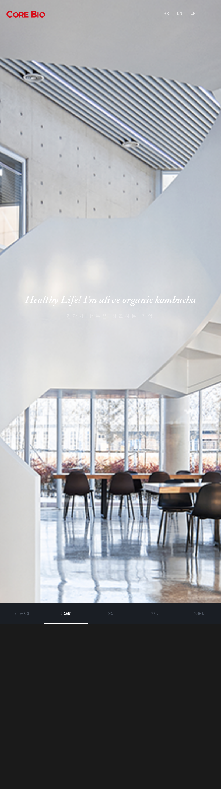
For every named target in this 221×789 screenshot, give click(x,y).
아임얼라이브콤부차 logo (27, 15)
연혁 (111, 685)
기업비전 (66, 685)
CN (194, 13)
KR (167, 13)
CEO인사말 (22, 685)
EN (181, 13)
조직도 (155, 685)
